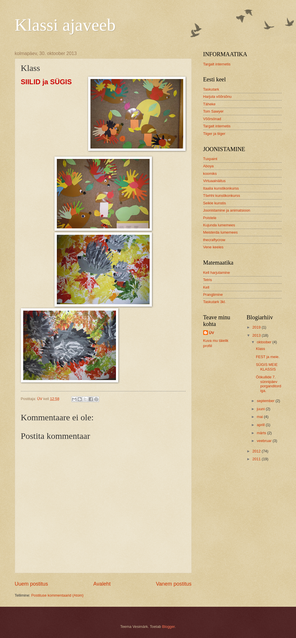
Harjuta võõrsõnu (217, 96)
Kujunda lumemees (219, 225)
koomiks (210, 173)
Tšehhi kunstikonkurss (221, 195)
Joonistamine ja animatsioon (226, 210)
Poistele (210, 218)
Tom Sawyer (213, 111)
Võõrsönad (212, 119)
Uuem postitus (31, 584)
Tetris (207, 280)
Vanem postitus (174, 584)
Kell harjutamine (216, 272)
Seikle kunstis (214, 203)
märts (262, 433)
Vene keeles (213, 247)
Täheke (209, 104)
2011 (257, 459)
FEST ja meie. (267, 357)
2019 (257, 327)
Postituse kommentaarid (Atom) (57, 595)
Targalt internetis (216, 64)
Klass (260, 348)
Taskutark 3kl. (214, 302)
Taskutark (211, 89)
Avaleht (102, 584)
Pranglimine (213, 294)
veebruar (265, 441)
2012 (257, 451)
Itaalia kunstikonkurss (221, 188)
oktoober (265, 342)
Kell (206, 287)
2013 (257, 335)
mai (260, 417)
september (266, 401)
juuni (261, 409)
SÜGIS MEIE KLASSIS (267, 366)
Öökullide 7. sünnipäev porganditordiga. (268, 384)
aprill (261, 425)
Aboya (208, 166)
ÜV (211, 333)
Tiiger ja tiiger (214, 133)
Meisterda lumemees (220, 232)
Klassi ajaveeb (65, 24)
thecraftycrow (214, 240)
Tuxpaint (210, 159)
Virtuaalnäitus (214, 181)
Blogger (168, 626)
